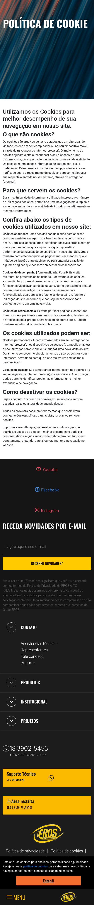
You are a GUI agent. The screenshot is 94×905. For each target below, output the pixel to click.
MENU (18, 897)
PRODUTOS (23, 682)
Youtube (50, 469)
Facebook (50, 490)
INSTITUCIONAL (27, 701)
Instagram (50, 510)
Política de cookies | (69, 851)
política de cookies (35, 866)
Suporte (29, 663)
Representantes (36, 650)
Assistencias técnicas (41, 644)
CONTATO (22, 627)
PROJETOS (22, 721)
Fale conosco (34, 656)
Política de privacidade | (28, 851)
